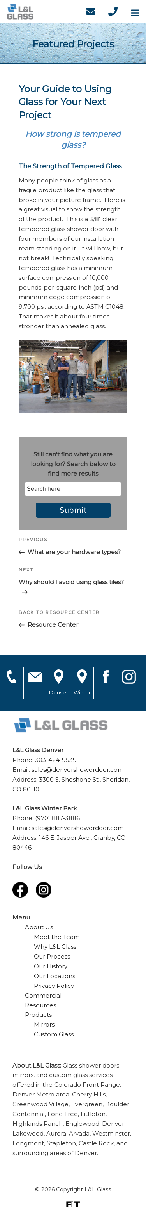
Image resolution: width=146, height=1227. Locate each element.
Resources (40, 1005)
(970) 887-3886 (57, 818)
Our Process (52, 956)
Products (38, 1014)
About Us (39, 927)
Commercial (43, 995)
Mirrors (44, 1024)
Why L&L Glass (55, 946)
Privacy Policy (54, 985)
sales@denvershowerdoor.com (78, 769)
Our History (50, 966)
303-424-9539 (56, 760)
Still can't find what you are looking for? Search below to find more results (73, 464)
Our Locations (54, 976)
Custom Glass (54, 1034)
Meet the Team (57, 937)
